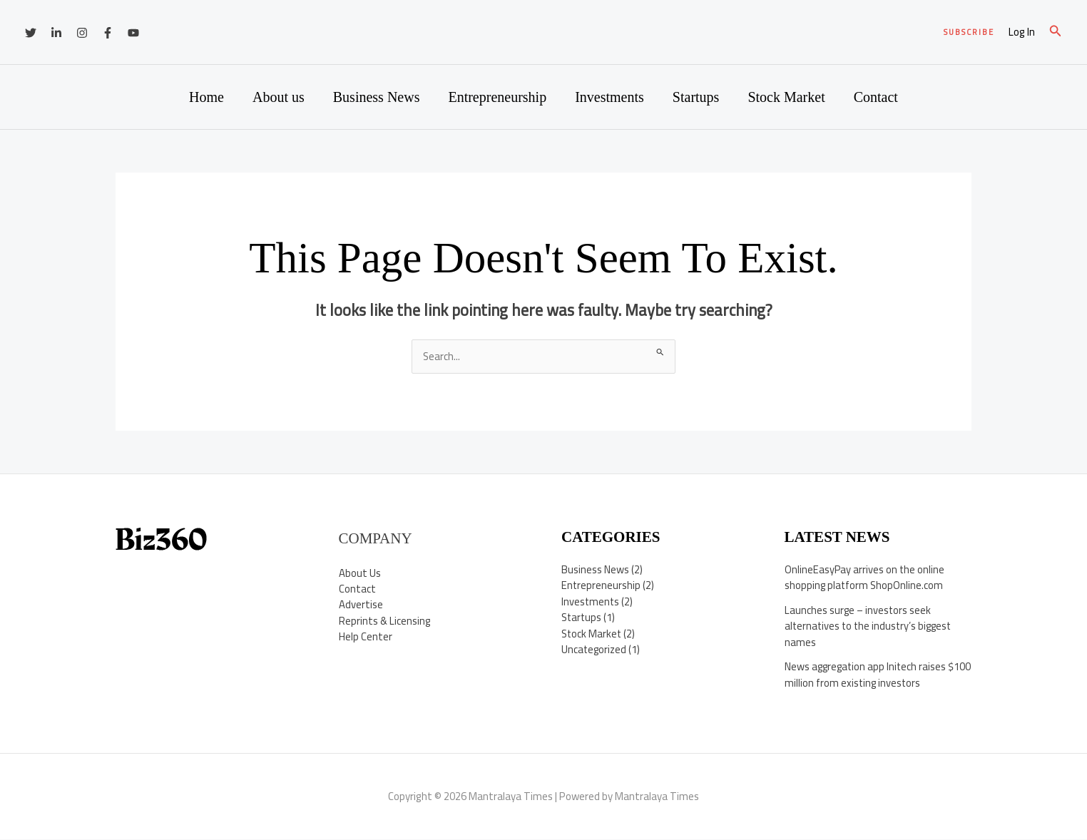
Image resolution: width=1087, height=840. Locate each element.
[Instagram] (82, 33)
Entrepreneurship (497, 97)
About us (278, 97)
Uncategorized (594, 650)
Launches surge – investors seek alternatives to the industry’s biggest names (870, 626)
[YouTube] (133, 33)
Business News (376, 97)
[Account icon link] (1022, 32)
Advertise (361, 605)
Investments (609, 97)
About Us (360, 573)
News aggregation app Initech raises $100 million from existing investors (867, 675)
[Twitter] (30, 33)
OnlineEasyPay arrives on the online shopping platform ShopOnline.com (865, 577)
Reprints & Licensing (385, 621)
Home (206, 97)
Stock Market (786, 97)
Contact (876, 97)
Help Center (365, 637)
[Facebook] (107, 33)
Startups (696, 97)
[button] (969, 32)
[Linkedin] (56, 33)
